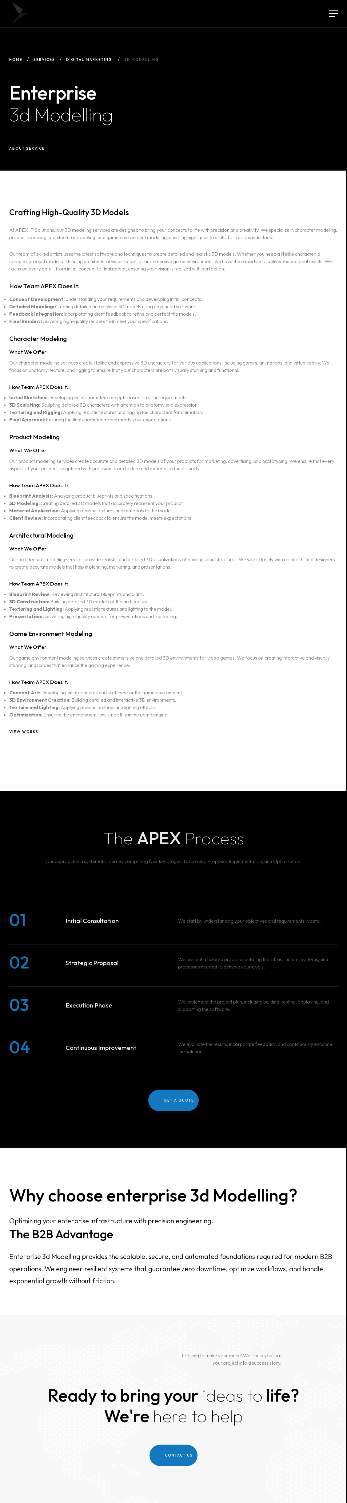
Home (15, 59)
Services (44, 59)
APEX (20, 13)
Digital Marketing (89, 59)
